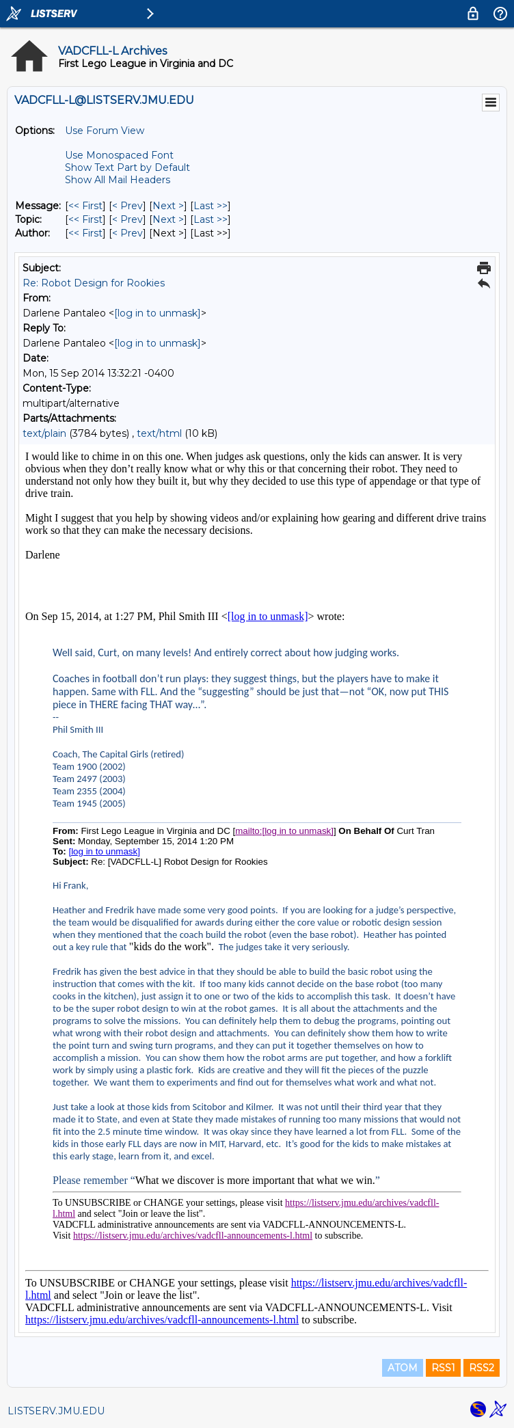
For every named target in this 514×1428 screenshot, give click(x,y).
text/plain (44, 433)
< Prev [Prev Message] (127, 206)
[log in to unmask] (157, 313)
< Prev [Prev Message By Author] (127, 233)
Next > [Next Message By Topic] (168, 219)
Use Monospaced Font (119, 155)
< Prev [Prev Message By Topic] (127, 219)
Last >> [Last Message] (210, 206)
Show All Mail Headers (117, 180)
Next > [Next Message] (168, 206)
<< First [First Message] (85, 206)
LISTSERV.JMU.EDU (56, 1411)
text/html (159, 433)
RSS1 (443, 1368)
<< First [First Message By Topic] (85, 219)
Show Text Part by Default (127, 167)
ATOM (403, 1368)
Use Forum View (104, 130)
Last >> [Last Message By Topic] (210, 219)
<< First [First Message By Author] (85, 233)
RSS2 (481, 1368)
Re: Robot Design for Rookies (94, 283)
